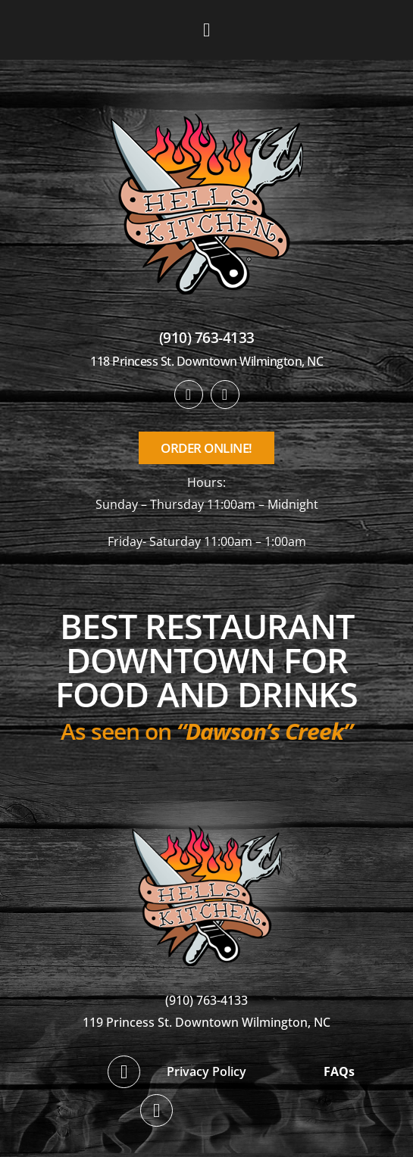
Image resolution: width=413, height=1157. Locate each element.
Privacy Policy (206, 1071)
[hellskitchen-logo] (207, 806)
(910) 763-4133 (207, 338)
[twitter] (225, 394)
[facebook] (188, 394)
